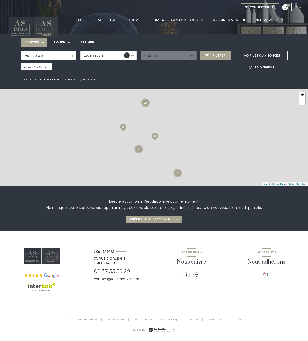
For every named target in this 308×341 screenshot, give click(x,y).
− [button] (302, 101)
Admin (194, 319)
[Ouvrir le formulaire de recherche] (215, 55)
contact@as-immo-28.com (116, 279)
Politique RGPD (217, 319)
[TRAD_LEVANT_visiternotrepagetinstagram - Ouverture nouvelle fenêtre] (196, 275)
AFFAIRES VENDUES (230, 20)
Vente (71, 79)
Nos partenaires (142, 319)
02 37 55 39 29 (112, 271)
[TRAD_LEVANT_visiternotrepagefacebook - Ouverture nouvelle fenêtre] (186, 275)
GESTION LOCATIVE (188, 20)
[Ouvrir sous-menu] (119, 20)
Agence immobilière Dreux (40, 79)
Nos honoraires (115, 319)
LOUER (131, 20)
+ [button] (302, 95)
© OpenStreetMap (297, 184)
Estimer (87, 42)
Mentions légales (171, 319)
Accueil (83, 20)
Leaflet (266, 184)
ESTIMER (156, 20)
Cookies (240, 319)
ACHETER (106, 20)
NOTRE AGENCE (269, 20)
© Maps (279, 184)
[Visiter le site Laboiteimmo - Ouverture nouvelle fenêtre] (161, 329)
